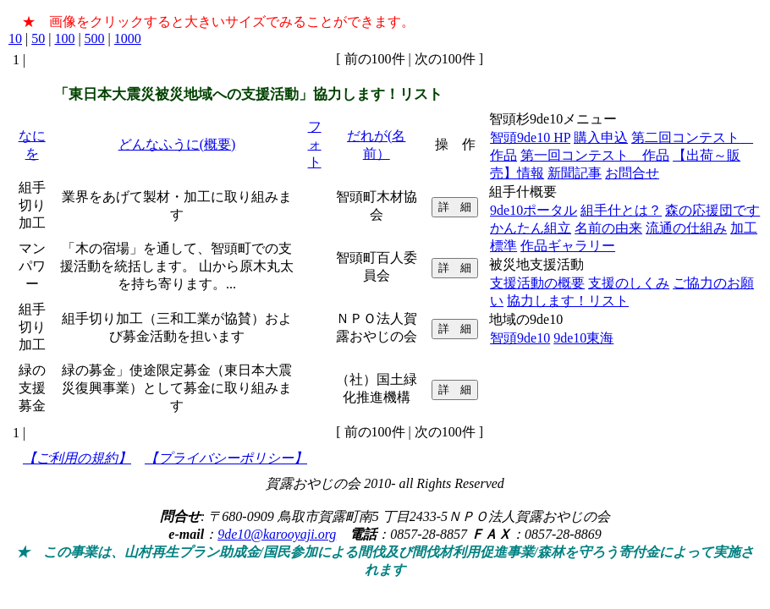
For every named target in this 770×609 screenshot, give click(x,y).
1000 (127, 38)
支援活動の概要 (537, 283)
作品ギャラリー (567, 246)
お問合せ (632, 173)
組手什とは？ (621, 210)
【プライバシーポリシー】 (226, 458)
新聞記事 (574, 173)
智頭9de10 (520, 338)
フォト (315, 144)
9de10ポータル (533, 210)
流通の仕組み (686, 228)
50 (38, 38)
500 (95, 38)
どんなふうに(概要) (177, 144)
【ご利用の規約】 (77, 458)
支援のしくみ (628, 283)
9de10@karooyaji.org (276, 534)
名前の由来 (608, 228)
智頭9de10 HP (530, 137)
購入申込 (601, 137)
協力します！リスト (568, 301)
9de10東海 (583, 338)
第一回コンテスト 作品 (594, 155)
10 (15, 38)
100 (64, 38)
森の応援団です (712, 210)
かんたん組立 (530, 228)
